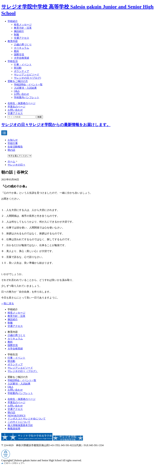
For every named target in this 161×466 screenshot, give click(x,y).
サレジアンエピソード (26, 74)
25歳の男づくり (23, 44)
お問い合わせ (21, 94)
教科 (16, 51)
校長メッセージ (23, 24)
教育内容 (13, 41)
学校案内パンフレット (26, 97)
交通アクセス (21, 38)
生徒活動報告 (15, 146)
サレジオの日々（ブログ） (23, 371)
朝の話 (11, 150)
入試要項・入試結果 (25, 88)
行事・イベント (23, 64)
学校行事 (13, 143)
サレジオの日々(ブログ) (27, 78)
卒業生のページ (16, 106)
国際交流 (19, 54)
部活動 (18, 68)
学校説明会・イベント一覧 (28, 84)
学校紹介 (13, 21)
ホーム (11, 161)
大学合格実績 (21, 58)
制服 (16, 34)
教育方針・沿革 (23, 28)
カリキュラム (21, 48)
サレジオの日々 (16, 164)
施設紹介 (19, 31)
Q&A (17, 91)
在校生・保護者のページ (21, 103)
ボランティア (21, 71)
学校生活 (13, 61)
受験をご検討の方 (18, 81)
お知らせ (13, 140)
